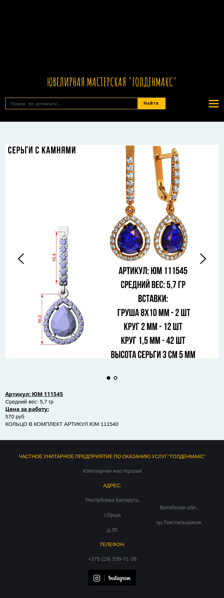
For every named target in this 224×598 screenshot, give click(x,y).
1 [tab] (108, 378)
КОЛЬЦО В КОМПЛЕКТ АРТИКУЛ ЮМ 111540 (61, 424)
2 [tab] (115, 378)
